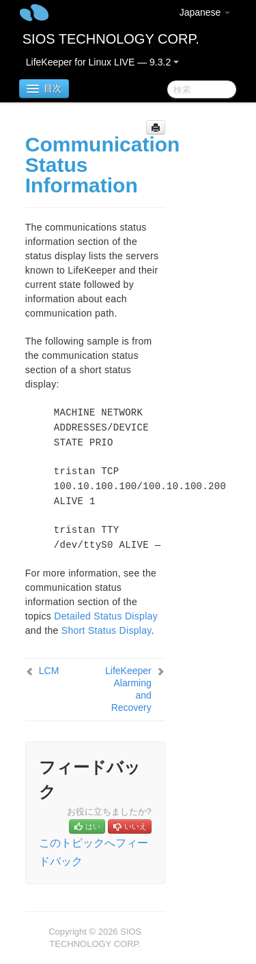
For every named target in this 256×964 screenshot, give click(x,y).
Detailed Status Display (106, 616)
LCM (49, 670)
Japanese (205, 12)
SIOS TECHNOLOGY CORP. (111, 38)
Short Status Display (106, 630)
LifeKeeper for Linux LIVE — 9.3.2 (102, 62)
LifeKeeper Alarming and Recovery (128, 689)
